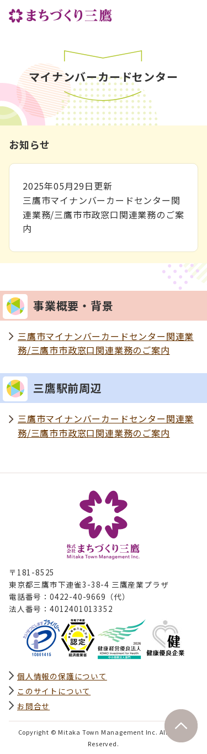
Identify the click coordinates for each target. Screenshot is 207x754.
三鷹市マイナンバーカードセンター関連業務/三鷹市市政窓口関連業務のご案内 (106, 343)
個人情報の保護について (62, 676)
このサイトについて (54, 691)
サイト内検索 (165, 15)
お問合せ (33, 705)
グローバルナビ (189, 15)
